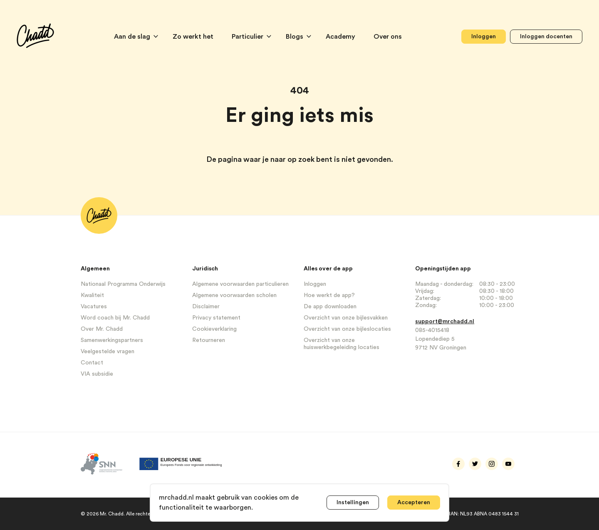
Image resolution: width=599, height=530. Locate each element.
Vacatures (94, 307)
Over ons (388, 36)
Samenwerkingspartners (112, 340)
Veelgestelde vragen (107, 351)
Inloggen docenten (546, 37)
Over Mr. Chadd (102, 329)
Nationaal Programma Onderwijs (123, 284)
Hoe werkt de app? (329, 295)
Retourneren (208, 340)
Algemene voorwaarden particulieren (240, 284)
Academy (341, 36)
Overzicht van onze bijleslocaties (347, 329)
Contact (92, 363)
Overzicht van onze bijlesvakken (346, 318)
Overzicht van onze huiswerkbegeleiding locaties (341, 343)
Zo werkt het (194, 36)
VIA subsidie (97, 374)
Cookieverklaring (214, 329)
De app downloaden (330, 307)
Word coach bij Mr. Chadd (115, 318)
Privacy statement (216, 318)
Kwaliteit (92, 295)
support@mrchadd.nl (444, 321)
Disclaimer (206, 307)
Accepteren (413, 502)
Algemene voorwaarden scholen (234, 295)
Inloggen (483, 37)
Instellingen (353, 502)
